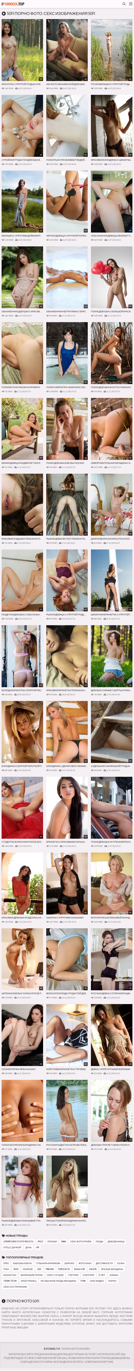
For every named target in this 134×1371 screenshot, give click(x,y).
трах (6, 1269)
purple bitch (64, 1269)
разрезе (28, 1269)
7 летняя (73, 1275)
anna (63, 1241)
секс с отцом (55, 1275)
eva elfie (93, 1269)
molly (40, 1241)
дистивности (104, 1263)
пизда (99, 1241)
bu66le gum (79, 1269)
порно (112, 1281)
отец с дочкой (12, 1247)
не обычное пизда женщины (58, 1281)
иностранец (28, 1281)
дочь (29, 1247)
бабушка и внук (22, 1263)
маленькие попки (32, 1275)
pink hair (50, 1269)
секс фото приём (80, 1241)
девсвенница (116, 1241)
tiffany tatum (10, 1281)
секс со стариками (15, 1287)
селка (120, 1263)
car (37, 1247)
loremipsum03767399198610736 (18, 1241)
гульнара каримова (48, 1263)
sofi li (6, 1263)
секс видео (97, 1281)
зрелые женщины (112, 1269)
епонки (52, 1241)
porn (83, 1281)
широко (69, 1263)
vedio (16, 1269)
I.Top (13, 4)
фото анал (85, 1263)
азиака (114, 1275)
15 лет (101, 1275)
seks (39, 1269)
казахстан (9, 1275)
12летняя (88, 1275)
